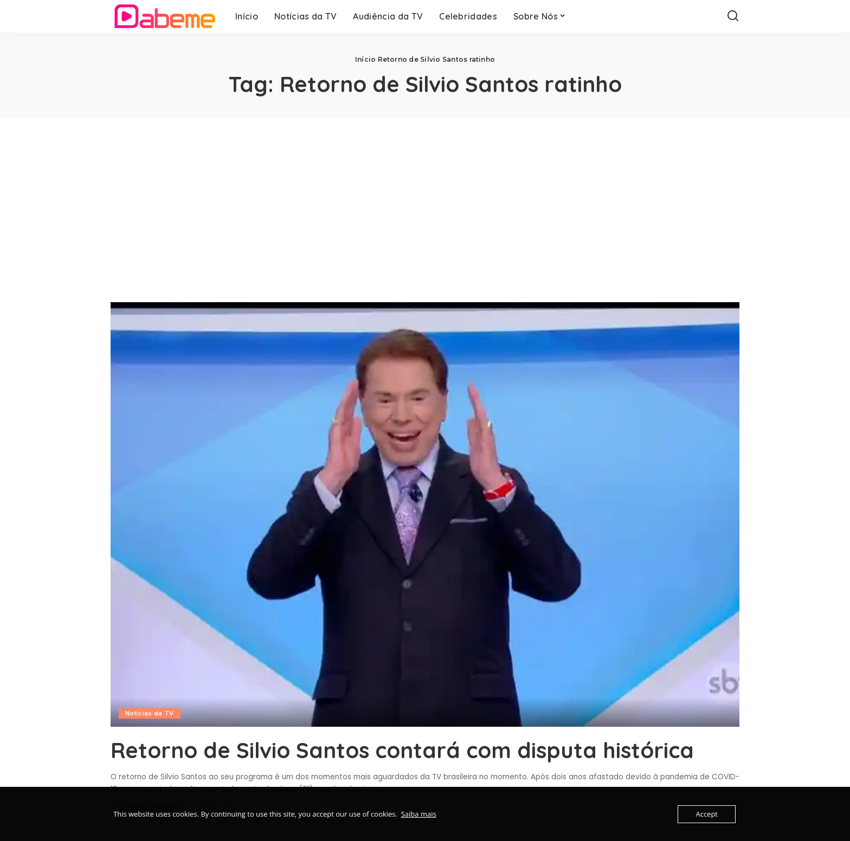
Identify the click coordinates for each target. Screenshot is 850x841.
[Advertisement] (425, 199)
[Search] (732, 16)
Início (365, 59)
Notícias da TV (149, 713)
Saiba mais (418, 814)
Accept (707, 814)
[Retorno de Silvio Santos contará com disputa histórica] (425, 514)
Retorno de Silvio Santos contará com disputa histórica (402, 750)
